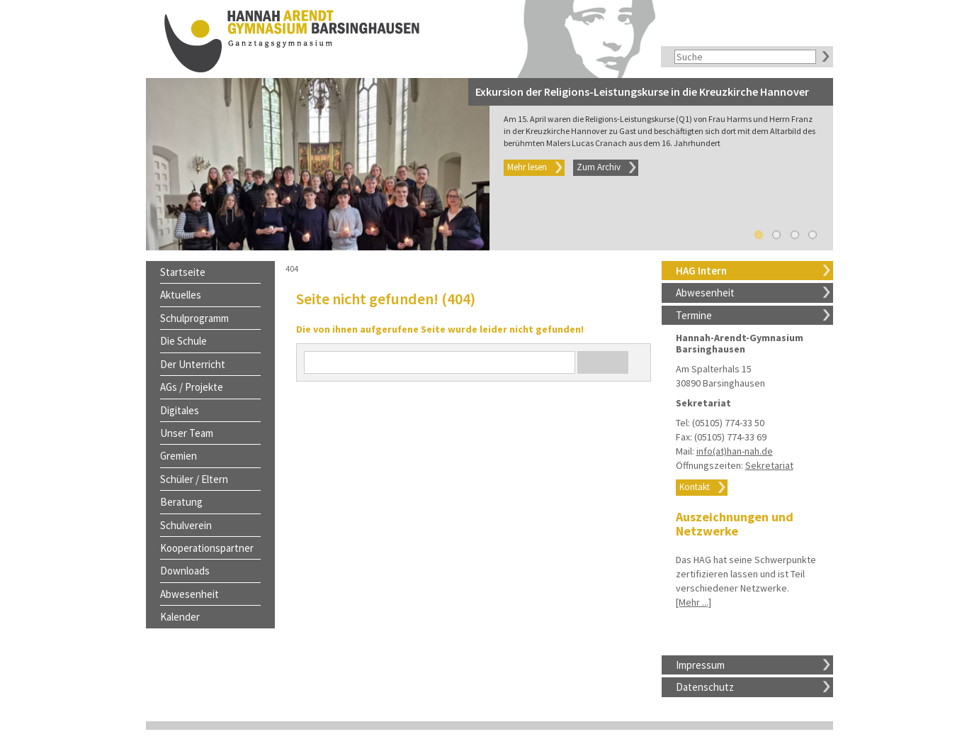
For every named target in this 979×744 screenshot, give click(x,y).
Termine (694, 315)
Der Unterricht (192, 364)
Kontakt (694, 487)
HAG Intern (701, 270)
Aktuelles (180, 294)
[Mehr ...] (693, 602)
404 (291, 268)
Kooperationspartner (207, 548)
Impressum (700, 665)
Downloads (185, 570)
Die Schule (183, 341)
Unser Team (186, 433)
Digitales (179, 410)
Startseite (182, 272)
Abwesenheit (705, 292)
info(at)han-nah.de (734, 451)
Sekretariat (769, 465)
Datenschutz (705, 687)
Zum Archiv (599, 167)
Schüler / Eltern (194, 479)
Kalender (180, 616)
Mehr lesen (527, 167)
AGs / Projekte (191, 387)
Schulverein (186, 525)
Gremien (178, 455)
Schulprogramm (194, 318)
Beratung (181, 502)
